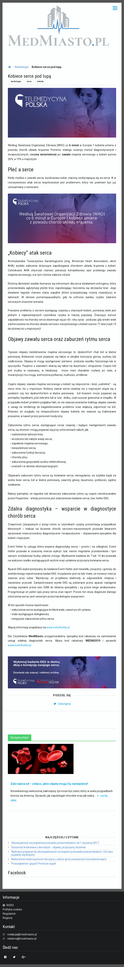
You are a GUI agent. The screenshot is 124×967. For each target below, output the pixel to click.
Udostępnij (61, 703)
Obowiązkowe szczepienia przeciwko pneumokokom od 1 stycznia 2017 (55, 842)
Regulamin (9, 913)
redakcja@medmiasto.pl (22, 934)
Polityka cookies (12, 909)
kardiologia (16, 81)
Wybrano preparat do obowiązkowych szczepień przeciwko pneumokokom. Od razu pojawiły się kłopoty (62, 853)
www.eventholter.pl (58, 627)
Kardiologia (21, 67)
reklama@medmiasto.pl (21, 938)
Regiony (7, 917)
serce (29, 81)
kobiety (40, 81)
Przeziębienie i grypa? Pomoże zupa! (33, 863)
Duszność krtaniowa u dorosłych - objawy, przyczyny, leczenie (48, 847)
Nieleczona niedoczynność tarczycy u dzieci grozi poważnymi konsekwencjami (59, 859)
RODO (8, 905)
